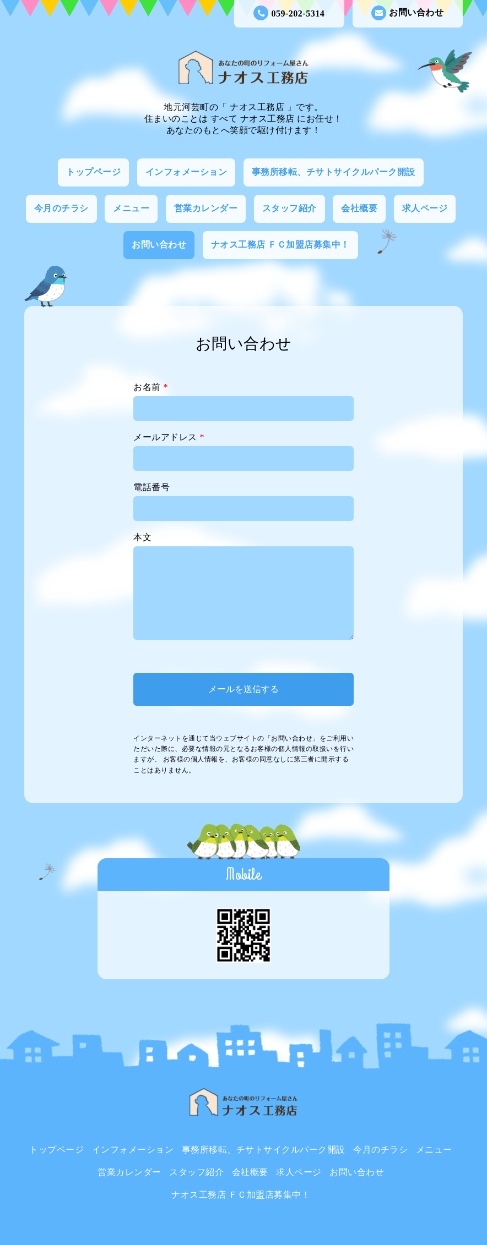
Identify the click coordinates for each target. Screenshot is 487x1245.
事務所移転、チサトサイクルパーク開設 (333, 172)
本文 (142, 537)
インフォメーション (186, 172)
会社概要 (359, 208)
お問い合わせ (407, 13)
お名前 (150, 387)
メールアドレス (168, 437)
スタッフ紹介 (289, 208)
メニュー (131, 208)
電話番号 (151, 487)
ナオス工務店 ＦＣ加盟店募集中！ (280, 244)
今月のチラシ (61, 208)
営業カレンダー (206, 208)
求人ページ (425, 208)
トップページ (93, 172)
